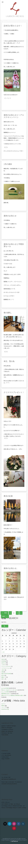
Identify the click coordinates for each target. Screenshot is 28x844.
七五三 (3, 670)
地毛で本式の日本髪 (6, 673)
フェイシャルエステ (6, 666)
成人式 (3, 675)
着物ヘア (3, 677)
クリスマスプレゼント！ (14, 392)
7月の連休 (8, 164)
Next (5, 616)
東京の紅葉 (8, 496)
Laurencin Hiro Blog (15, 16)
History (3, 659)
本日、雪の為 (9, 361)
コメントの (5, 707)
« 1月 (3, 652)
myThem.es (14, 841)
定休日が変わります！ (13, 26)
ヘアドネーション (5, 668)
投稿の (4, 705)
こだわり (3, 664)
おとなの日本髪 (5, 688)
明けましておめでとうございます (9, 690)
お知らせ (3, 663)
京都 (2, 671)
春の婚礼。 (8, 313)
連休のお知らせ (10, 216)
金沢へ (3, 679)
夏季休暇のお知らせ (6, 693)
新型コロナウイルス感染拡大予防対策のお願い (12, 695)
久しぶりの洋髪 (5, 691)
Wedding (3, 661)
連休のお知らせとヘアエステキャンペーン (14, 116)
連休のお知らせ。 (11, 568)
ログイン (3, 704)
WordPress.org (5, 709)
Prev (4, 613)
